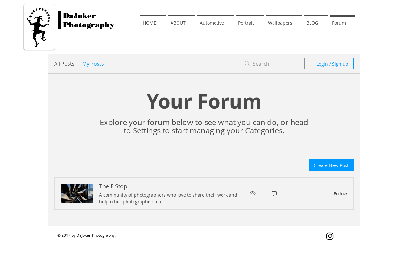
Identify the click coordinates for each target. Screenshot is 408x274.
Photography (89, 25)
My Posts (93, 63)
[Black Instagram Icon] (330, 236)
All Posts (64, 63)
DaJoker (79, 15)
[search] (272, 63)
